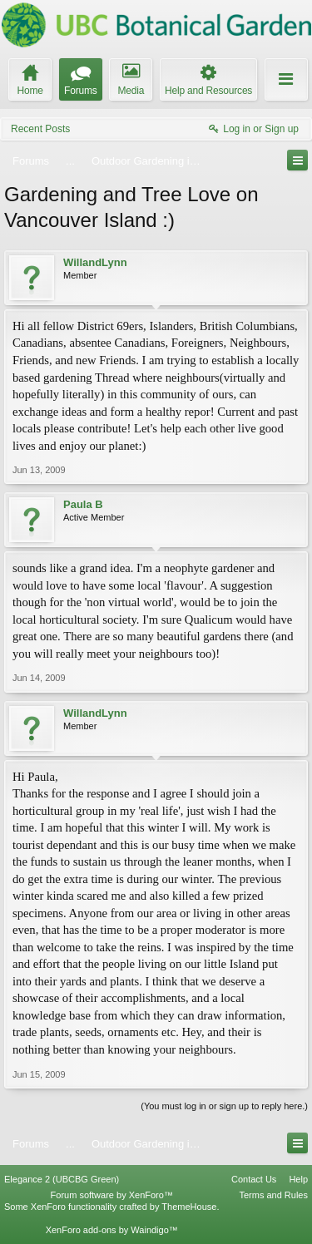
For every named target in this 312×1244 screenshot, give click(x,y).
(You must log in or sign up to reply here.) (224, 1106)
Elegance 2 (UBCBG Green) (61, 1179)
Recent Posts (40, 129)
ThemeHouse (188, 1207)
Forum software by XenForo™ (112, 1195)
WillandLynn (95, 262)
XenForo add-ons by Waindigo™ (112, 1230)
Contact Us (253, 1179)
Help (298, 1179)
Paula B (83, 504)
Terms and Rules (273, 1195)
